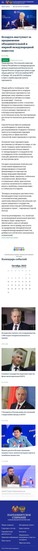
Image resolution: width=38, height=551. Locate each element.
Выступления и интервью (21, 6)
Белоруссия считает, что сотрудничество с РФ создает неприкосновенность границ (18, 335)
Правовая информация (10, 537)
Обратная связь (24, 543)
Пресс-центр (6, 6)
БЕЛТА (5, 60)
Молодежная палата (26, 525)
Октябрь (16, 266)
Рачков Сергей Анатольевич (10, 237)
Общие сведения (8, 525)
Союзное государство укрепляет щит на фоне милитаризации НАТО (18, 374)
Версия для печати (17, 60)
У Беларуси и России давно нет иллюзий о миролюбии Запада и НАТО (18, 413)
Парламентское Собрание (19, 517)
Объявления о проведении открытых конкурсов (27, 537)
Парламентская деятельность (7, 533)
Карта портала (24, 528)
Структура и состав (8, 528)
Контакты (22, 532)
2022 (23, 266)
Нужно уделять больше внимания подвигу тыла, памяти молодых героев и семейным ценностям (18, 452)
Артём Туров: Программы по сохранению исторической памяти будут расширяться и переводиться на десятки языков (17, 495)
